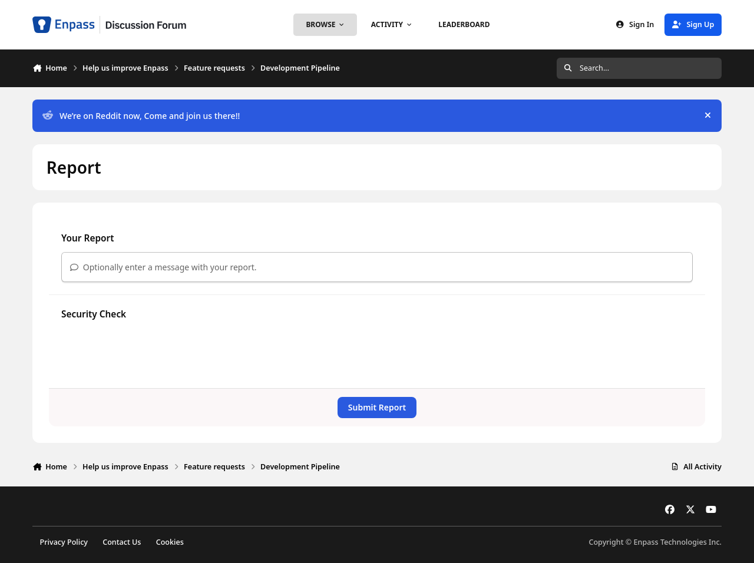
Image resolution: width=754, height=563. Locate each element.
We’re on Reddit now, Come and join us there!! (141, 115)
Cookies (170, 542)
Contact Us (121, 542)
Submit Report (377, 407)
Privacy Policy (64, 542)
